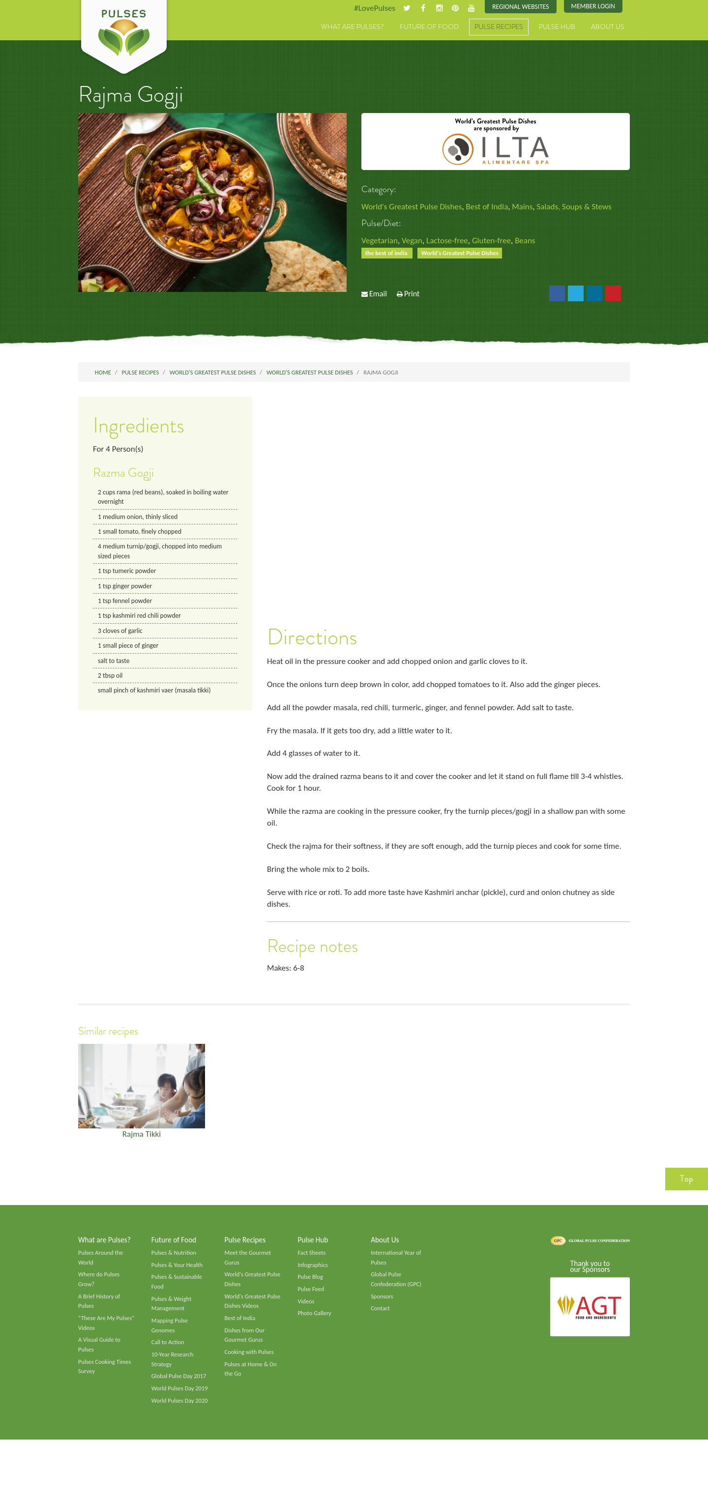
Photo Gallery (315, 1346)
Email (378, 297)
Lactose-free (452, 241)
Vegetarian (380, 241)
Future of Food (429, 28)
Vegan (415, 241)
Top (686, 1207)
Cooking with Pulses (251, 1386)
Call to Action (168, 1377)
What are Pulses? (352, 28)
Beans (535, 241)
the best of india (388, 255)
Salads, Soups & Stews (586, 207)
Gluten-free (499, 241)
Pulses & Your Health (178, 1295)
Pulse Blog (310, 1308)
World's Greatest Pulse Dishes (414, 207)
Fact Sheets (312, 1282)
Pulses (124, 38)
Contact (381, 1341)
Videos (306, 1333)
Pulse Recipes (498, 28)
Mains (532, 207)
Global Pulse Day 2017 (180, 1412)
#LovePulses (367, 8)
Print (412, 297)
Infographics (313, 1295)
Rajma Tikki (141, 1160)
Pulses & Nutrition (175, 1282)
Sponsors (382, 1328)
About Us (607, 28)
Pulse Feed (311, 1320)
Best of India (494, 207)
